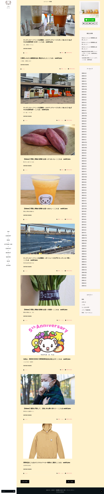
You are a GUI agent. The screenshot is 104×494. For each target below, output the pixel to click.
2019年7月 (84, 280)
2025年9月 (84, 92)
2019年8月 (84, 278)
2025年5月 (84, 100)
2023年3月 (84, 166)
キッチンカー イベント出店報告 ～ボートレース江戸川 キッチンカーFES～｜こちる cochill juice (47, 259)
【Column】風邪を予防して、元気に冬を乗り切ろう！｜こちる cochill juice (47, 408)
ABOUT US (48, 490)
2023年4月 (84, 163)
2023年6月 (84, 158)
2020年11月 (84, 238)
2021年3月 (84, 227)
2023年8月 (84, 153)
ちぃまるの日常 (85, 307)
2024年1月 (84, 139)
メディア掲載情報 (86, 310)
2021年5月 (84, 222)
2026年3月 (84, 76)
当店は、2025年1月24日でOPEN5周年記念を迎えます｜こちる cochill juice (46, 359)
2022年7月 (84, 185)
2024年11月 (84, 113)
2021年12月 (84, 203)
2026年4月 (84, 73)
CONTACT (53, 490)
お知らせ (84, 302)
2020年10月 (84, 240)
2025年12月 (84, 84)
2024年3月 (84, 134)
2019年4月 (84, 286)
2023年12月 (84, 142)
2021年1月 (84, 232)
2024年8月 (84, 121)
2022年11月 (84, 174)
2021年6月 (84, 219)
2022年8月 (84, 182)
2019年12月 (84, 267)
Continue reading (27, 48)
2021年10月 (84, 208)
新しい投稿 (70, 481)
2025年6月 (84, 97)
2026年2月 (84, 78)
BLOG (62, 52)
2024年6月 (84, 126)
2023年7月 (84, 155)
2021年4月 (84, 224)
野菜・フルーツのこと (87, 312)
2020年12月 (84, 235)
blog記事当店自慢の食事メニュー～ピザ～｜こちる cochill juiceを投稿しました (89, 53)
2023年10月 (84, 147)
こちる (8, 6)
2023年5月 (84, 161)
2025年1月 (84, 110)
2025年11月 (84, 86)
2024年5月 (84, 129)
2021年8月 (84, 214)
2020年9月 (84, 243)
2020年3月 (84, 259)
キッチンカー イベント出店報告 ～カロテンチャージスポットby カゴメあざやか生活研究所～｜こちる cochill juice (47, 108)
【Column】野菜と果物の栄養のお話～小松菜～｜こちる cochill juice (45, 309)
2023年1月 (84, 171)
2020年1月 (84, 264)
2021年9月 (84, 211)
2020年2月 (84, 262)
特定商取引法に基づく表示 (60, 490)
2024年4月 (84, 131)
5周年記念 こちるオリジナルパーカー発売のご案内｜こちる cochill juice (46, 462)
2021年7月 (84, 216)
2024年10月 (84, 115)
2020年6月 (84, 251)
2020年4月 (84, 256)
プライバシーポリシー (70, 490)
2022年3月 (84, 195)
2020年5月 (84, 254)
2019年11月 (84, 270)
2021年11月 (84, 206)
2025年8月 (84, 94)
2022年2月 (84, 198)
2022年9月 (84, 179)
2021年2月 (84, 230)
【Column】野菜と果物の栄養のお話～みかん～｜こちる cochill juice (45, 208)
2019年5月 (84, 283)
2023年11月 (84, 145)
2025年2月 (84, 108)
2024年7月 (84, 123)
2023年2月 (84, 169)
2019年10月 (84, 272)
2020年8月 (84, 246)
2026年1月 (84, 81)
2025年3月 (84, 105)
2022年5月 (84, 190)
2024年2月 (84, 137)
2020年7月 (84, 248)
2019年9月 (84, 275)
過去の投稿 (24, 481)
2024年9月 (84, 118)
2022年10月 (84, 177)
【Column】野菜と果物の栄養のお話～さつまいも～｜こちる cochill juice (46, 159)
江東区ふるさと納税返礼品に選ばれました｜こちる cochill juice (41, 58)
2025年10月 (84, 89)
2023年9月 (84, 150)
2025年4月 (84, 102)
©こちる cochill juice (60, 491)
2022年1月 (84, 201)
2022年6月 (84, 187)
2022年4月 (84, 193)
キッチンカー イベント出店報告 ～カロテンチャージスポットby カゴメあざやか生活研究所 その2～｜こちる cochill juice (47, 41)
